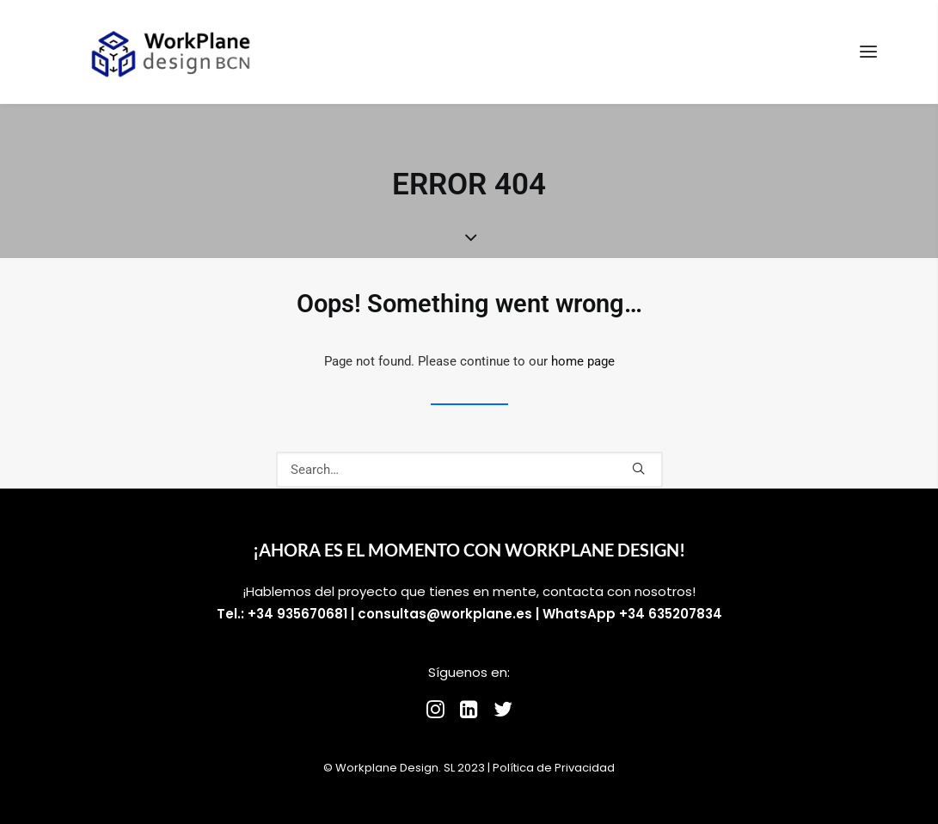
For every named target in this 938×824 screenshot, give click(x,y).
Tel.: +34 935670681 (282, 614)
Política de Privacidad (554, 767)
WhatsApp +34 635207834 (632, 614)
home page (583, 361)
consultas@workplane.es (445, 614)
